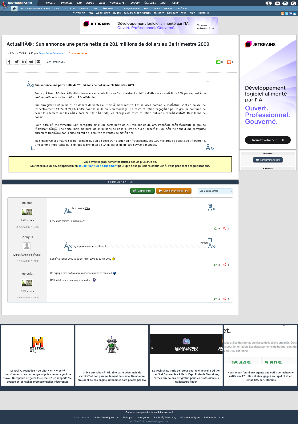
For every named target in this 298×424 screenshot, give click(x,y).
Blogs (90, 3)
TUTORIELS (79, 13)
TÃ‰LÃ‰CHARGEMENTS (137, 13)
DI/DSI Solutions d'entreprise (34, 8)
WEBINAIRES (103, 13)
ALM (72, 8)
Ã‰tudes (150, 3)
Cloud (57, 8)
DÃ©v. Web (107, 8)
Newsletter (117, 3)
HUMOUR (203, 13)
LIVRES (117, 13)
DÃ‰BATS (172, 13)
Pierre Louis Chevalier (50, 55)
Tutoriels (66, 3)
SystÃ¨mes (181, 8)
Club (175, 3)
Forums (49, 3)
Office (157, 8)
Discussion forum (268, 160)
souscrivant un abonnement (98, 168)
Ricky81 (27, 244)
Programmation (132, 8)
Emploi (135, 3)
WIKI (184, 13)
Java (94, 8)
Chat (102, 3)
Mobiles (168, 8)
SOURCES (159, 13)
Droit (164, 3)
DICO (192, 13)
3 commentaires (78, 56)
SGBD (147, 8)
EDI (118, 8)
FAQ (79, 3)
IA (65, 8)
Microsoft (84, 8)
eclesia (27, 210)
